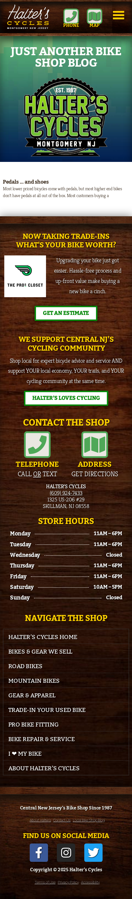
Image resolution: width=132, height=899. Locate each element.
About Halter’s (40, 820)
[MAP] (94, 16)
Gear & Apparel (31, 695)
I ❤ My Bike (25, 754)
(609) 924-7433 (66, 492)
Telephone (37, 464)
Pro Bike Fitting (33, 725)
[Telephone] (37, 444)
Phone (71, 25)
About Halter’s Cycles (44, 768)
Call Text (37, 474)
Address (95, 464)
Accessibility (90, 882)
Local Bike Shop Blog (89, 820)
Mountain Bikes (34, 681)
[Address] (94, 444)
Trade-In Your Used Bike (47, 710)
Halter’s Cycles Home (42, 637)
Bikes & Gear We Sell (40, 652)
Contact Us (61, 820)
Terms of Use (45, 882)
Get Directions (94, 474)
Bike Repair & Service (41, 739)
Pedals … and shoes (26, 182)
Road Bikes (25, 666)
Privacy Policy (68, 882)
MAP (94, 25)
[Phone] (71, 16)
